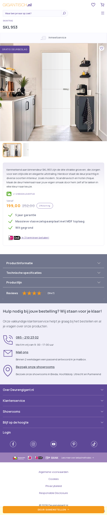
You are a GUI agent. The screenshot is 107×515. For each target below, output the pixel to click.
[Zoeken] (33, 13)
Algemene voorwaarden (53, 472)
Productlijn (14, 282)
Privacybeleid (53, 486)
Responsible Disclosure (53, 493)
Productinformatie (19, 263)
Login (7, 432)
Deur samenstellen (53, 509)
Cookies (53, 479)
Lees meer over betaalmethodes (77, 457)
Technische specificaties (24, 273)
